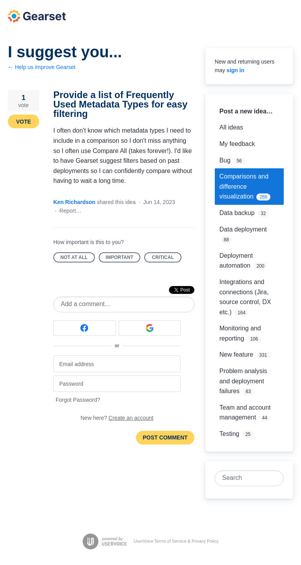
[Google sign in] (150, 328)
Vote (23, 121)
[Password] (117, 383)
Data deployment (243, 229)
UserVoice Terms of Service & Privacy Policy (176, 541)
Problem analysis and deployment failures (243, 381)
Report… (71, 211)
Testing (229, 433)
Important (123, 258)
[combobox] (245, 478)
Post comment (165, 437)
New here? (117, 418)
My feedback (237, 143)
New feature (236, 354)
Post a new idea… (246, 111)
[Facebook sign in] (84, 328)
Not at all (77, 258)
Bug (224, 160)
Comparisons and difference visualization (243, 186)
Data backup (237, 213)
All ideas (231, 127)
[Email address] (117, 363)
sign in (235, 70)
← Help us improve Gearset (42, 67)
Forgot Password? (78, 400)
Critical (166, 258)
